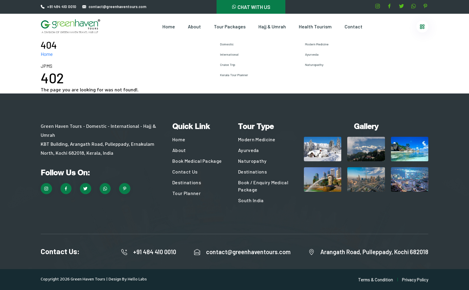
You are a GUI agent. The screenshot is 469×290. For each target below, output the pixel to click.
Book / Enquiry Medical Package (263, 185)
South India (251, 200)
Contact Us (184, 171)
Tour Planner (186, 193)
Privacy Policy (415, 279)
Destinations (186, 182)
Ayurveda (248, 150)
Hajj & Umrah (272, 26)
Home (168, 26)
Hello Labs (137, 279)
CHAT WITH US (251, 7)
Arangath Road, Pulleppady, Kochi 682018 (374, 251)
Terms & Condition (375, 279)
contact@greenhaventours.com (248, 251)
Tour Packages (230, 26)
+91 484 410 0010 (61, 6)
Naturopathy (252, 161)
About (194, 26)
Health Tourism (315, 26)
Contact (354, 26)
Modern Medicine (256, 139)
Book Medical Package (197, 161)
